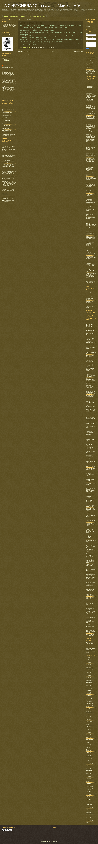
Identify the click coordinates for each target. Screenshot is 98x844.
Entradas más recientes (24, 51)
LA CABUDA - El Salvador (90, 466)
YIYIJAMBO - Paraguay (90, 626)
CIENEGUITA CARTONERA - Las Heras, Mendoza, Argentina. (91, 386)
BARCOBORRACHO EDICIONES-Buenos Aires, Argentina (91, 342)
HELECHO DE (88, 434)
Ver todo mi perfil (5, 95)
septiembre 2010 (89, 700)
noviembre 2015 (89, 771)
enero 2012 (88, 724)
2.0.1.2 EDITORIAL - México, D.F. (89, 322)
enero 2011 (88, 706)
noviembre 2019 (89, 806)
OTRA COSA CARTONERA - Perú (89, 556)
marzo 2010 (88, 690)
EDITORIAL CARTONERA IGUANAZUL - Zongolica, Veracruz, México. (91, 410)
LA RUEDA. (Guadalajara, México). (8, 198)
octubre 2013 (88, 752)
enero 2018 (88, 789)
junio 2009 (88, 675)
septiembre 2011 (89, 718)
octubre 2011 (88, 719)
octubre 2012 (88, 737)
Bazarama (88, 26)
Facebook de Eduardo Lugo (7, 122)
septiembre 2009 (89, 680)
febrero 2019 (88, 799)
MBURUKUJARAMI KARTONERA (89, 527)
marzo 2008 (88, 657)
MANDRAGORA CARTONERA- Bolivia (90, 519)
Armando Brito (4, 117)
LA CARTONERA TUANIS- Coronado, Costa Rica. (91, 469)
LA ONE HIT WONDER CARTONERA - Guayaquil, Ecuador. (91, 480)
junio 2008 (88, 662)
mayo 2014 (88, 762)
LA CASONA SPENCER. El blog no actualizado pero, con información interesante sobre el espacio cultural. (9, 161)
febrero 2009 (88, 670)
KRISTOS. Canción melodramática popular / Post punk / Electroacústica (9, 159)
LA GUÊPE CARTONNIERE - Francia (90, 478)
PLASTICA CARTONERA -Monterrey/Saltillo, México (91, 575)
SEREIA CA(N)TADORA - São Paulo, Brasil (90, 607)
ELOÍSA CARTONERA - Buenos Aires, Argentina (90, 418)
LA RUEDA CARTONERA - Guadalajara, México (91, 486)
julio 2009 (87, 677)
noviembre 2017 (89, 786)
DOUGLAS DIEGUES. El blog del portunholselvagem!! (8, 147)
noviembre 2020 (89, 814)
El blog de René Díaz (6, 120)
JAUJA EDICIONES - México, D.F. (90, 445)
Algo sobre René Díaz (6, 113)
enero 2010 (88, 687)
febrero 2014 (88, 758)
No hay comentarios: (51, 47)
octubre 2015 (88, 770)
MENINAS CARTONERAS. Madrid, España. (91, 535)
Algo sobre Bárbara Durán (7, 112)
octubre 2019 (88, 804)
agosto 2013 (88, 749)
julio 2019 (87, 802)
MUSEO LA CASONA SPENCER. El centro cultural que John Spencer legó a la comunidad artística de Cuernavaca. (9, 173)
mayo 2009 (88, 674)
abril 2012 (87, 729)
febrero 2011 (88, 708)
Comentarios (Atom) (27, 54)
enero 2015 (88, 765)
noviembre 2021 (89, 819)
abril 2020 (87, 810)
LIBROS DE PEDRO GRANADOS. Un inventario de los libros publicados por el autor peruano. (8, 165)
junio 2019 (88, 801)
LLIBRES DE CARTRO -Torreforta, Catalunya (90, 506)
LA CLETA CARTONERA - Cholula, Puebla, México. (90, 471)
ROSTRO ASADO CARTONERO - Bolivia (90, 595)
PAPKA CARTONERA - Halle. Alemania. (90, 565)
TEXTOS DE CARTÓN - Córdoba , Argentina (90, 615)
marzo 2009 (88, 672)
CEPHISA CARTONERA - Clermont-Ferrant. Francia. (91, 383)
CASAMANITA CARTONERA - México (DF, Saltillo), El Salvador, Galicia (90, 380)
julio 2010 (87, 696)
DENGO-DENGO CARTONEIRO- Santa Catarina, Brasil (90, 398)
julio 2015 (87, 768)
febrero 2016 (88, 775)
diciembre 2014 (88, 763)
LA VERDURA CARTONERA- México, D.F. (90, 494)
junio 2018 (88, 794)
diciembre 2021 (88, 820)
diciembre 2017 (88, 788)
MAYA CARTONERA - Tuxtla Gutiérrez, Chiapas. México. (90, 524)
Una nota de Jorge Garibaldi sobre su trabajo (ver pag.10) (8, 135)
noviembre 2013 (89, 753)
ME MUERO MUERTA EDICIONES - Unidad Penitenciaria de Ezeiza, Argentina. (90, 531)
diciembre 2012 (88, 740)
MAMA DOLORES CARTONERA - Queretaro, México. (91, 512)
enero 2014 (88, 757)
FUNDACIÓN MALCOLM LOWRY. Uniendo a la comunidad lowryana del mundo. (8, 152)
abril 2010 (87, 692)
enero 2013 (88, 742)
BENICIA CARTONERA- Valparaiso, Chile (90, 345)
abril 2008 (87, 659)
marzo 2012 (88, 727)
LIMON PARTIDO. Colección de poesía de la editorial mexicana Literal (8, 168)
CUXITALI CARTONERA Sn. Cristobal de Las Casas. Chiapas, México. (90, 392)
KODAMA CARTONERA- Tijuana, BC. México (90, 462)
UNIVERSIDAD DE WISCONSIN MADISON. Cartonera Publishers (8, 190)
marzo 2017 (88, 783)
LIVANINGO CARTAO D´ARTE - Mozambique (90, 503)
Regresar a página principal (11, 16)
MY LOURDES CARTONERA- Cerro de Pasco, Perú (90, 537)
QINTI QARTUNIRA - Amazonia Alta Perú (90, 585)
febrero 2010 (88, 688)
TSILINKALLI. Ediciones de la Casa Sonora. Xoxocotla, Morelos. (8, 187)
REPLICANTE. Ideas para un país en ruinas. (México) (8, 203)
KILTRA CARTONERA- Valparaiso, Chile (90, 455)
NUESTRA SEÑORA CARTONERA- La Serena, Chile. (91, 546)
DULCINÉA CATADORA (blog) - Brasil (90, 405)
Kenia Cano (4, 126)
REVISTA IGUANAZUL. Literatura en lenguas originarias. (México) (8, 197)
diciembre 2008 (88, 669)
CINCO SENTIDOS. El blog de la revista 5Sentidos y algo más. (8, 144)
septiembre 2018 (89, 796)
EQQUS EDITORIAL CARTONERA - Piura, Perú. (90, 421)
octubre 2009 (88, 682)
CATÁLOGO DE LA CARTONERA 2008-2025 (32, 16)
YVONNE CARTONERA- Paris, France (90, 629)
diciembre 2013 (88, 755)
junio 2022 (88, 822)
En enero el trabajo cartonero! (31, 23)
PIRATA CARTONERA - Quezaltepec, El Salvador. (90, 573)
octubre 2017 (88, 784)
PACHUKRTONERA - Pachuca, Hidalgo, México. (91, 559)
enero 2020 (88, 809)
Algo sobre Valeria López (6, 115)
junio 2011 (88, 714)
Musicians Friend (15, 831)
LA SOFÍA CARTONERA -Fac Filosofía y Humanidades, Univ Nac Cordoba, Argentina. (90, 490)
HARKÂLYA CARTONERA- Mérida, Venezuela (91, 432)
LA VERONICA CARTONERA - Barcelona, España (91, 497)
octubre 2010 (88, 701)
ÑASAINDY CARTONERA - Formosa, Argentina (90, 635)
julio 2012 (87, 734)
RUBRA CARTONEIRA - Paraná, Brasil (90, 598)
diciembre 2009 (88, 685)
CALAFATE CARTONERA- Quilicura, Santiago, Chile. (91, 351)
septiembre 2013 (89, 750)
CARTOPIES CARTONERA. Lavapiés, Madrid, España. (90, 375)
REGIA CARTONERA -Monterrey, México (90, 590)
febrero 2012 (88, 726)
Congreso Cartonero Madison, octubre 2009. (90, 643)
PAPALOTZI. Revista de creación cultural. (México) (8, 201)
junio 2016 (88, 776)
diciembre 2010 (88, 705)
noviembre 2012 (89, 739)
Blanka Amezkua (5, 118)
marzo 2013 (88, 744)
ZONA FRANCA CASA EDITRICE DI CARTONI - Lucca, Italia (90, 631)
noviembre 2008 (89, 667)
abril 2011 (87, 711)
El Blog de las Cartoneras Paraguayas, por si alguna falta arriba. (90, 645)
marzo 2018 (88, 793)
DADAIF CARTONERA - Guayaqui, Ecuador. (90, 396)
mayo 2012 (88, 731)
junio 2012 (88, 732)
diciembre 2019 (88, 807)
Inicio (52, 51)
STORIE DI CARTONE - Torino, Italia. (90, 609)
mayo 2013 (88, 745)
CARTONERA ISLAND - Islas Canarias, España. (90, 364)
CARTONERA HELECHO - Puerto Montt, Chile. (91, 361)
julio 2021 (87, 817)
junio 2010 (88, 695)
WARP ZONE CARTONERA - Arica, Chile (90, 621)
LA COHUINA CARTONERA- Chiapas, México (90, 474)
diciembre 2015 (88, 773)
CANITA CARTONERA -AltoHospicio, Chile (90, 356)
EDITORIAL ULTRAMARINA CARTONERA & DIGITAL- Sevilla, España (90, 414)
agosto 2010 (88, 698)
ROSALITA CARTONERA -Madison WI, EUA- (91, 593)
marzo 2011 (88, 709)
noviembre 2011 (89, 721)
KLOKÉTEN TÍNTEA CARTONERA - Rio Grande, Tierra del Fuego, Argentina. (90, 458)
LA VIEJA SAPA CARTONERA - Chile (90, 501)
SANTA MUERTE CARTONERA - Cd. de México (90, 600)
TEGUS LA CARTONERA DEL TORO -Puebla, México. (90, 612)
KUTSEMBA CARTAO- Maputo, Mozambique (90, 464)
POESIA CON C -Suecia (90, 582)
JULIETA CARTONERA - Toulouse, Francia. (90, 448)
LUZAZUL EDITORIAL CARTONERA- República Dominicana (90, 509)
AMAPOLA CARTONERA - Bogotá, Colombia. (91, 329)
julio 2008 (87, 664)
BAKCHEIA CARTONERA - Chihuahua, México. (90, 339)
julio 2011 (87, 716)
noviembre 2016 (89, 778)
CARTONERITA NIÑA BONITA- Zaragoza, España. (90, 369)
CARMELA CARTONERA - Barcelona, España (91, 358)
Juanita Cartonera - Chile (90, 449)
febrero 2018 (88, 791)
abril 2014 (87, 760)
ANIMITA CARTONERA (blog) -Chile (90, 331)
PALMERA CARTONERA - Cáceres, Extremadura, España (91, 561)
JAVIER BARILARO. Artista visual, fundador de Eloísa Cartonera (8, 156)
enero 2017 (88, 781)
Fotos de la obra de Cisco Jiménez (8, 123)
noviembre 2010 (89, 703)
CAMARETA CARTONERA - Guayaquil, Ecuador (91, 353)
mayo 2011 (88, 713)
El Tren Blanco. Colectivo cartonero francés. (90, 649)
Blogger (55, 841)
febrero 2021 (88, 815)
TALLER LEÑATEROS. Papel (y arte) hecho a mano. (8, 179)
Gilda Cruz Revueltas (6, 125)
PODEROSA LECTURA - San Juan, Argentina (90, 578)
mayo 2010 (88, 693)
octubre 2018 (88, 797)
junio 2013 (88, 747)
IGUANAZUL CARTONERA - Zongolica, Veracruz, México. (91, 436)
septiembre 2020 (89, 812)
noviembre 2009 (89, 683)
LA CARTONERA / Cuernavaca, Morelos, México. (44, 5)
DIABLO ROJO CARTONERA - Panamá (90, 402)
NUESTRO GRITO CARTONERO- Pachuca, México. (90, 550)
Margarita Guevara (5, 128)
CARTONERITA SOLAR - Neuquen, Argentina (90, 372)
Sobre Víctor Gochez (6, 132)
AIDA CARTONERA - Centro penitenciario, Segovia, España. (90, 325)
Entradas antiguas (78, 51)
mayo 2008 (88, 661)
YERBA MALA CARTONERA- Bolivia (90, 624)
